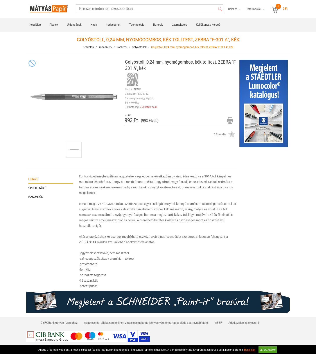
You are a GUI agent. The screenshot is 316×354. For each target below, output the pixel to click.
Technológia (136, 25)
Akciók (54, 25)
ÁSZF (218, 323)
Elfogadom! (268, 349)
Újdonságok (74, 25)
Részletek (249, 349)
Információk (254, 9)
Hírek (93, 25)
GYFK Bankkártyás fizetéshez (59, 323)
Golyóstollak (139, 47)
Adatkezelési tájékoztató (243, 323)
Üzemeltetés (179, 25)
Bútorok (158, 25)
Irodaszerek (113, 25)
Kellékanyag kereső (208, 25)
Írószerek (122, 47)
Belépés (232, 9)
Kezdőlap (35, 25)
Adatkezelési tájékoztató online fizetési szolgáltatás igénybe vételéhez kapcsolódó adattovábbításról (146, 323)
